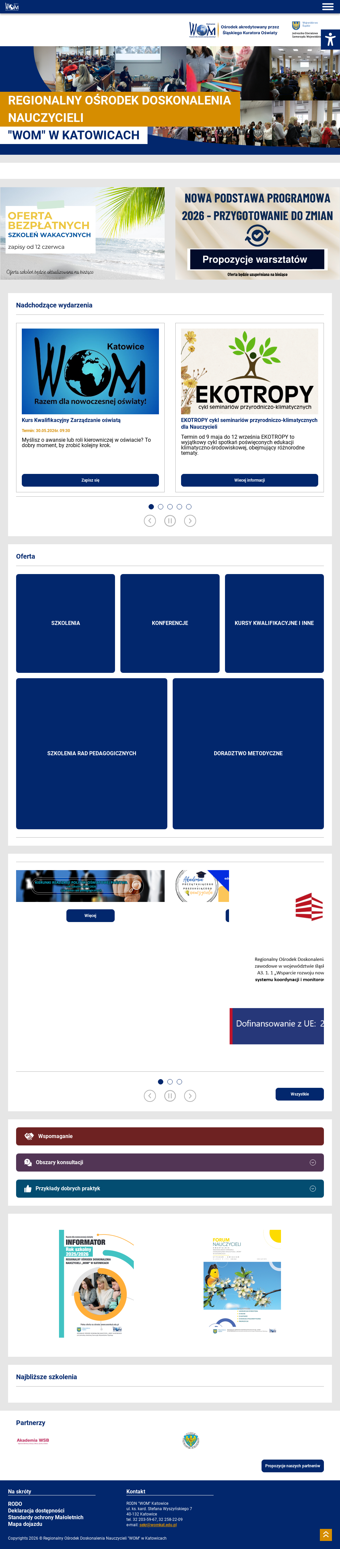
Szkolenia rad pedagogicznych (91, 753)
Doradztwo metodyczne (248, 753)
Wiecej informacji (249, 480)
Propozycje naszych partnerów (292, 1466)
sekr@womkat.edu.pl (158, 1525)
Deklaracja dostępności (36, 1510)
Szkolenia (65, 623)
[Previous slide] (150, 521)
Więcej (90, 915)
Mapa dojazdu (25, 1524)
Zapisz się (90, 480)
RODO (15, 1504)
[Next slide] (190, 521)
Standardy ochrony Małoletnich (45, 1517)
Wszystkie (300, 1094)
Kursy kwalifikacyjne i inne (274, 623)
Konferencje (170, 623)
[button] (151, 506)
